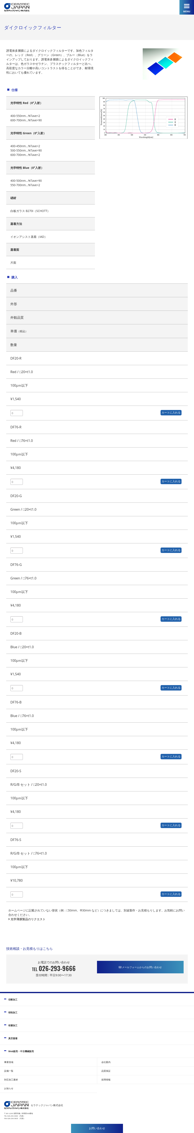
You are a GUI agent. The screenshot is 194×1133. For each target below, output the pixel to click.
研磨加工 (12, 1025)
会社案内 (106, 1062)
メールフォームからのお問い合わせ (140, 967)
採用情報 (106, 1079)
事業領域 (8, 1062)
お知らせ (8, 1088)
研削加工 (12, 1012)
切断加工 (12, 999)
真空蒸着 (12, 1038)
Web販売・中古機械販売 (21, 1051)
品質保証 (106, 1070)
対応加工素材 (11, 1079)
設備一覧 (8, 1070)
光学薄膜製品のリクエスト (27, 919)
